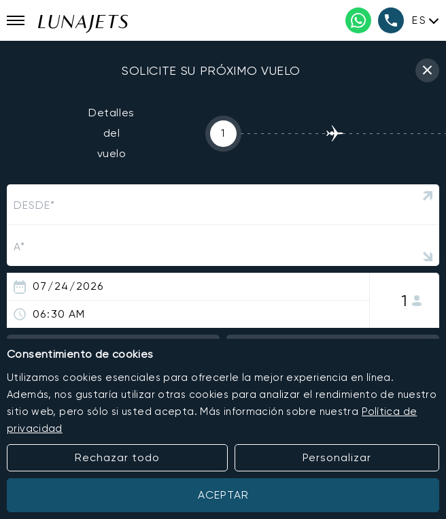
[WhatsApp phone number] (358, 20)
